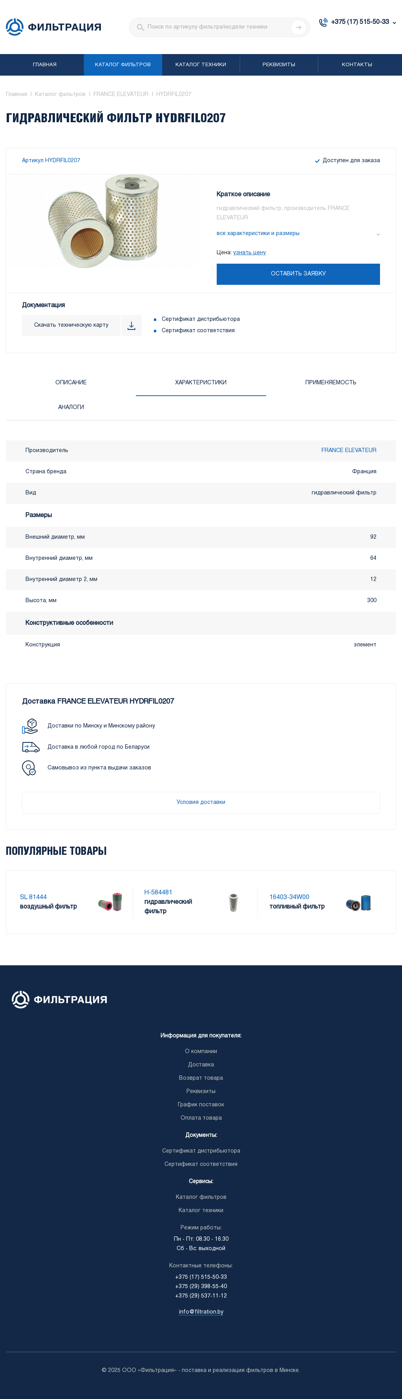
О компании (201, 1051)
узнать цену (249, 252)
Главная (45, 65)
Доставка (201, 1065)
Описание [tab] (71, 382)
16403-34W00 (289, 897)
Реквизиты (279, 65)
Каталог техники (200, 65)
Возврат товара (201, 1078)
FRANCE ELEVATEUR (349, 450)
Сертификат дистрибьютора (201, 319)
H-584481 (158, 893)
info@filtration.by (201, 1312)
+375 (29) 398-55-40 (201, 1286)
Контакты (357, 65)
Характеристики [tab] (201, 382)
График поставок (201, 1105)
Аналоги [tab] (71, 407)
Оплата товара (201, 1118)
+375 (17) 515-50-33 (360, 22)
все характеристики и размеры (258, 233)
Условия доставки (201, 802)
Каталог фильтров (123, 65)
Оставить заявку (298, 274)
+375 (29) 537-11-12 (201, 1296)
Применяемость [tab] (330, 382)
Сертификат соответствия (198, 330)
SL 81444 (33, 897)
